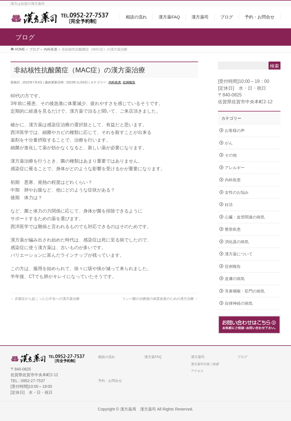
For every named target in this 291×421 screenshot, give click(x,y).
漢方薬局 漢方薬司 (138, 409)
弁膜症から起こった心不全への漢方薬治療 (45, 299)
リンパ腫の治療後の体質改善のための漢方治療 (160, 299)
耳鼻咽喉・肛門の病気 (245, 291)
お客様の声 (235, 131)
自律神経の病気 (239, 303)
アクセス (197, 370)
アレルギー (235, 168)
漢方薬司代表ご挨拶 (205, 364)
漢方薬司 (198, 357)
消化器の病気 (237, 242)
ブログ (242, 357)
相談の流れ (106, 357)
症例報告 (129, 82)
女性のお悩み (237, 192)
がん (229, 143)
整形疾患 (233, 229)
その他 (231, 155)
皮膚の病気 (235, 279)
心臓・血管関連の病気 (245, 217)
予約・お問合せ (110, 381)
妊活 (229, 205)
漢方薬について (239, 254)
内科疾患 (115, 82)
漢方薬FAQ (152, 357)
